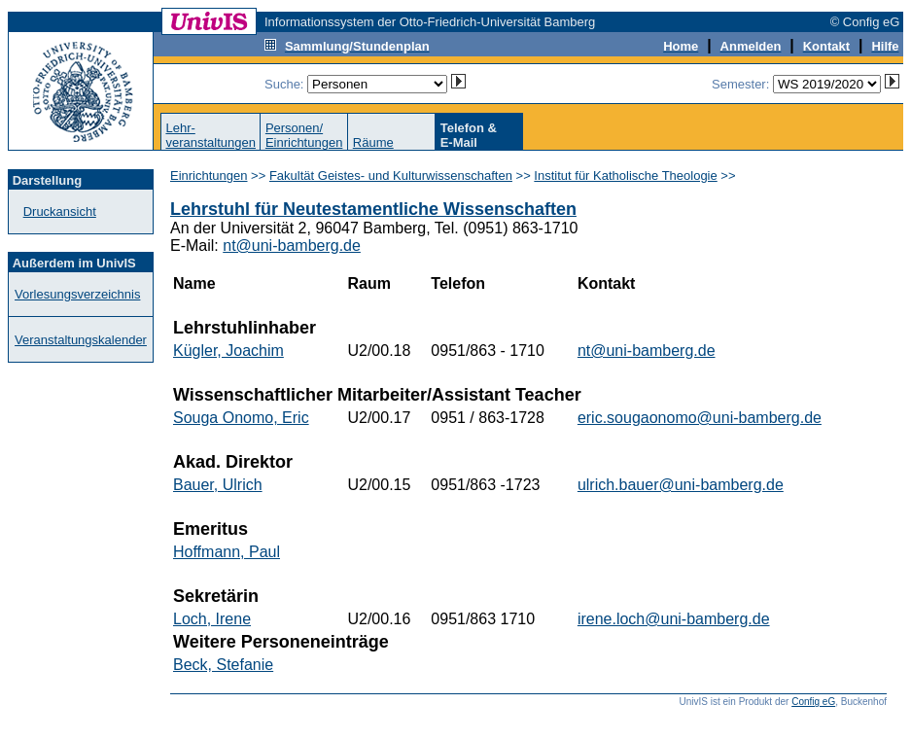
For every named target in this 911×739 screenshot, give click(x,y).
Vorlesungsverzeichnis (77, 294)
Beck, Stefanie (223, 664)
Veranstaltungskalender (81, 340)
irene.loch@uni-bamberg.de (674, 619)
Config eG (813, 701)
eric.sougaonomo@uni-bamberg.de (700, 417)
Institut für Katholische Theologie (625, 175)
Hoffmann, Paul (226, 552)
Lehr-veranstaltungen (210, 135)
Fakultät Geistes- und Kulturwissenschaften (390, 175)
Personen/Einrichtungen (304, 135)
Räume (373, 142)
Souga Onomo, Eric (241, 417)
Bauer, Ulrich (218, 484)
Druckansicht (59, 211)
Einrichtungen (209, 175)
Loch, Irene (212, 619)
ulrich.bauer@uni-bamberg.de (681, 484)
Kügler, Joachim (228, 350)
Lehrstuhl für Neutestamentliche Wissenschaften (373, 209)
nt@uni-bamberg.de (292, 245)
